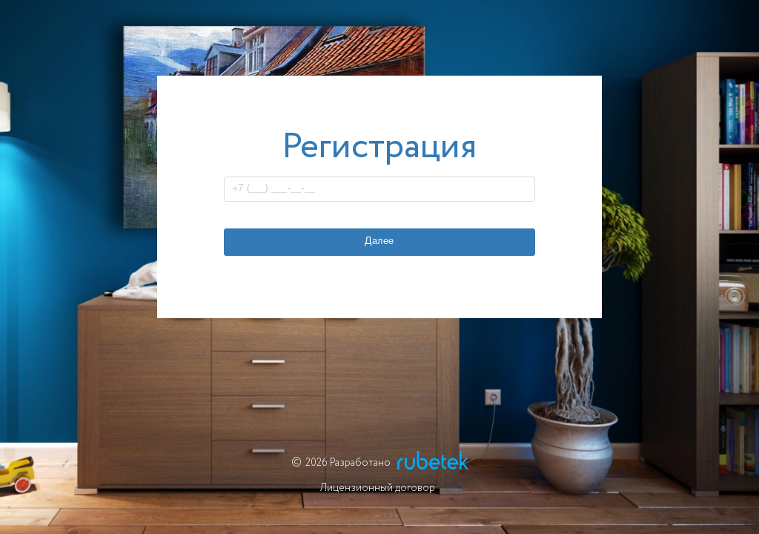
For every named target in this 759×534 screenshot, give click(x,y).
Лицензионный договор (377, 488)
